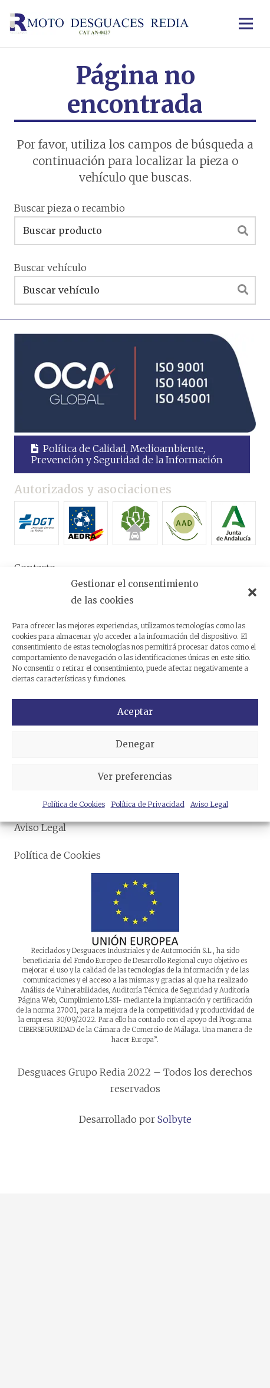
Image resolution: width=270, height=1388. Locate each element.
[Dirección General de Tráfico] (36, 523)
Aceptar (135, 711)
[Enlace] (99, 23)
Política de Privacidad (148, 804)
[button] (252, 592)
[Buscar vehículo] (135, 290)
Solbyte (174, 1119)
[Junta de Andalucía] (233, 523)
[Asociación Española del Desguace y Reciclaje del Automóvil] (86, 523)
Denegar (135, 744)
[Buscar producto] (135, 230)
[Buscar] (243, 230)
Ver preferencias (135, 776)
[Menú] (246, 23)
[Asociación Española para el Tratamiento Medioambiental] (135, 523)
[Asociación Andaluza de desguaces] (184, 523)
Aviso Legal (209, 804)
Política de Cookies (73, 804)
